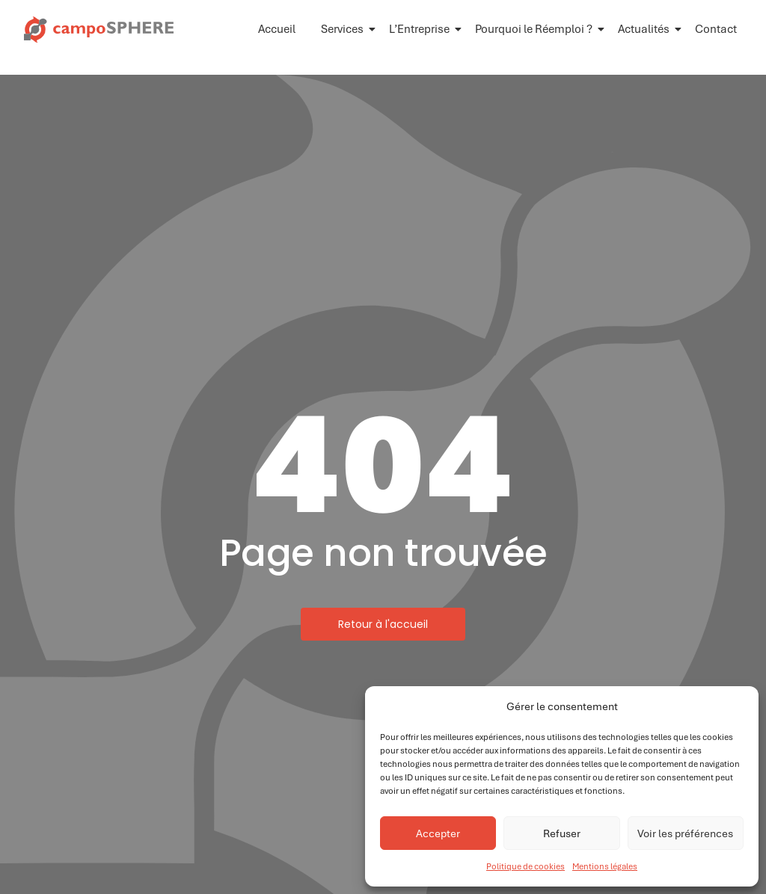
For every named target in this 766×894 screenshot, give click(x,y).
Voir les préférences (685, 833)
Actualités (646, 29)
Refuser (561, 833)
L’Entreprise (422, 29)
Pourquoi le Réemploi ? (536, 29)
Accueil (276, 29)
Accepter (438, 833)
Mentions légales (604, 866)
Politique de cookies (525, 866)
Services (345, 29)
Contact (716, 29)
